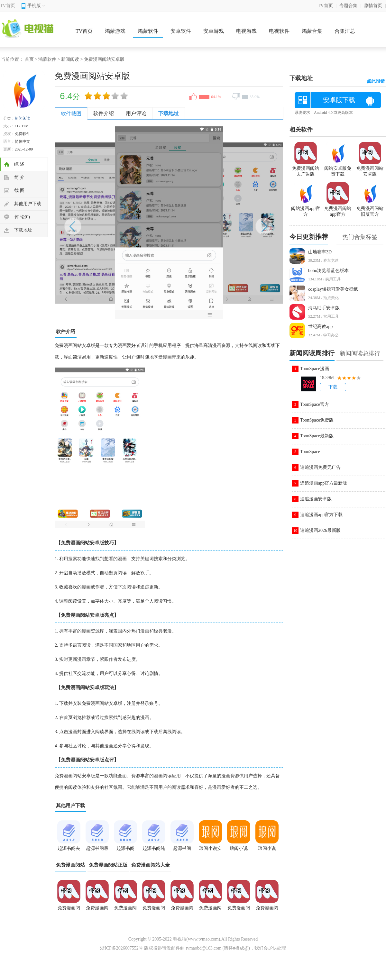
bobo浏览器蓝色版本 (328, 270)
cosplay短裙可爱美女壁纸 (333, 289)
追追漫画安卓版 (316, 498)
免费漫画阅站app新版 (153, 910)
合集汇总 (345, 31)
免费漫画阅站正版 (108, 865)
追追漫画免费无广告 (320, 467)
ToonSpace (310, 451)
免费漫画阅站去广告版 (97, 910)
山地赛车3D (320, 252)
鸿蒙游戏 (115, 31)
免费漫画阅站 (70, 865)
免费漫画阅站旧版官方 (369, 209)
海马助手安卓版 (324, 307)
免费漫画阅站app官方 (238, 910)
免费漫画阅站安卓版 (210, 910)
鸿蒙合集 (312, 31)
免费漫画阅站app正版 (69, 910)
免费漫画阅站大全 (150, 865)
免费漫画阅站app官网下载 (182, 910)
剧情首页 (373, 5)
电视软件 (279, 31)
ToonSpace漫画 (314, 368)
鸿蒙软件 (148, 31)
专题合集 (348, 5)
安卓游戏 (213, 31)
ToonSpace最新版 (317, 435)
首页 (29, 59)
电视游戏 (246, 31)
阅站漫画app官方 (305, 209)
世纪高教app (320, 326)
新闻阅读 (70, 59)
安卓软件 (180, 31)
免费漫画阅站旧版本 (267, 910)
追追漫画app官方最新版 (323, 483)
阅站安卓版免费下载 (337, 168)
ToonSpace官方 (314, 404)
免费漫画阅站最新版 (125, 910)
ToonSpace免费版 (317, 420)
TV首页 (7, 5)
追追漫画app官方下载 (321, 514)
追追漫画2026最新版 (320, 530)
